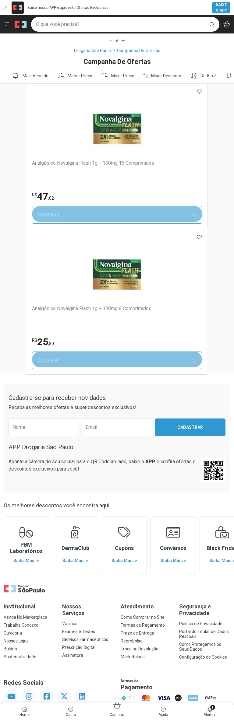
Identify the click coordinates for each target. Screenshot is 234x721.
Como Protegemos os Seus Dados (200, 501)
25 (133, 196)
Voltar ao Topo (117, 610)
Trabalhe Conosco (21, 479)
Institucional (19, 461)
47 (20, 196)
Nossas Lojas (16, 495)
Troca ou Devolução (139, 503)
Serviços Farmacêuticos (85, 494)
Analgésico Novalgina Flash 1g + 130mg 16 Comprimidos (55, 166)
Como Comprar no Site (143, 471)
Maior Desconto (162, 76)
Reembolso (132, 495)
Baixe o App (221, 7)
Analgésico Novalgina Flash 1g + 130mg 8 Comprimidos (167, 166)
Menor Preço (75, 76)
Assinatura (72, 509)
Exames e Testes (78, 486)
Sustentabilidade (20, 511)
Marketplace (133, 511)
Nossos (87, 464)
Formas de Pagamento (143, 479)
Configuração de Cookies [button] (203, 511)
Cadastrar (190, 281)
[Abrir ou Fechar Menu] (7, 24)
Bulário (10, 503)
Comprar (61, 215)
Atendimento (137, 461)
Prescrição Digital (78, 501)
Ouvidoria (13, 487)
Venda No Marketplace (25, 471)
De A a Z (203, 76)
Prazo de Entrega (137, 487)
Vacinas (69, 478)
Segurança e (204, 464)
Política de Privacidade (200, 478)
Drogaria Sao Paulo (92, 50)
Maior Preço (118, 76)
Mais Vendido (30, 76)
